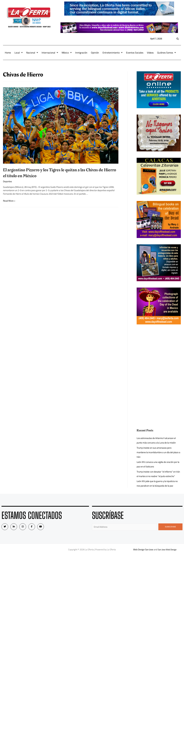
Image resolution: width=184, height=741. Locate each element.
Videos (150, 52)
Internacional (50, 52)
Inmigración (81, 52)
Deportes (7, 181)
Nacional (32, 52)
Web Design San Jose (143, 549)
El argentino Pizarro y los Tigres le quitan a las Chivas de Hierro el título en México (59, 173)
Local (18, 52)
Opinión (95, 52)
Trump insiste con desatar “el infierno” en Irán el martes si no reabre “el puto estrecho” (158, 473)
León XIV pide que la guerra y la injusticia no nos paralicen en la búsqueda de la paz (157, 483)
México (67, 52)
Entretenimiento (112, 52)
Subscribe (170, 526)
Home (8, 52)
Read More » (9, 201)
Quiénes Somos (166, 52)
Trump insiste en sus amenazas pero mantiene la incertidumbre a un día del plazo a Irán (159, 452)
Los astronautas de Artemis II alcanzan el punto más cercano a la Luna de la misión (156, 440)
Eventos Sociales (134, 52)
